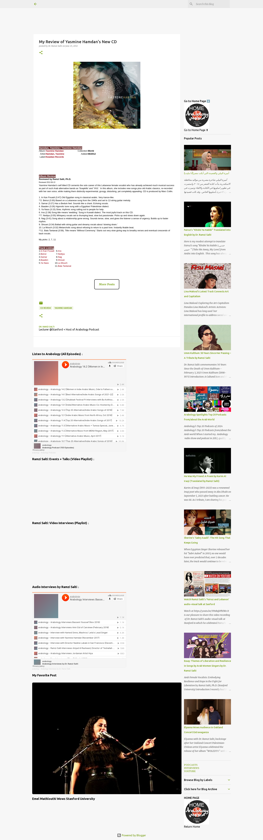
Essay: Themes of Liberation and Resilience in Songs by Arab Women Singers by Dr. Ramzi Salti (207, 666)
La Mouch (62, 263)
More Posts (107, 284)
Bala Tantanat (64, 266)
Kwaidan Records (55, 157)
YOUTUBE (190, 771)
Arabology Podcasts (48, 453)
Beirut (43, 254)
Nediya (61, 254)
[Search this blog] (212, 4)
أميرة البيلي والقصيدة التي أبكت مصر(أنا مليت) (206, 173)
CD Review (45, 308)
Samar (44, 257)
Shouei (61, 260)
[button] (41, 53)
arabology (36, 453)
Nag (60, 257)
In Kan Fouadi (47, 251)
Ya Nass (45, 263)
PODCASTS (191, 764)
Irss (59, 251)
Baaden (44, 260)
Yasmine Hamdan (55, 151)
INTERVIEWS (191, 768)
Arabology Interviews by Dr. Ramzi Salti (55, 669)
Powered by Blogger (131, 835)
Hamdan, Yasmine (55, 154)
